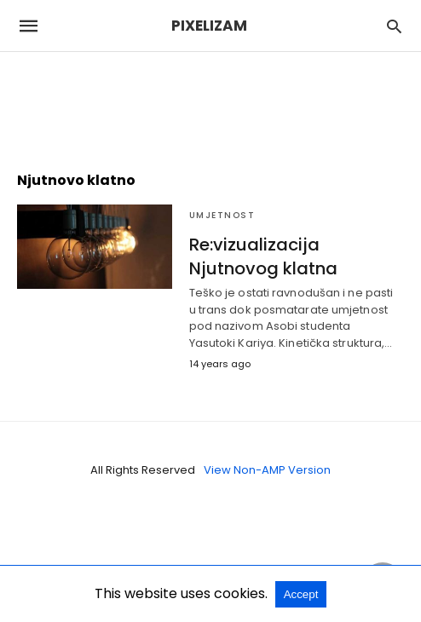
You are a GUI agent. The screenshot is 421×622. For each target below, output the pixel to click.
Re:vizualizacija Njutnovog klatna (263, 256)
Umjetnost (222, 215)
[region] (210, 103)
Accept (301, 594)
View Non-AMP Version (267, 470)
